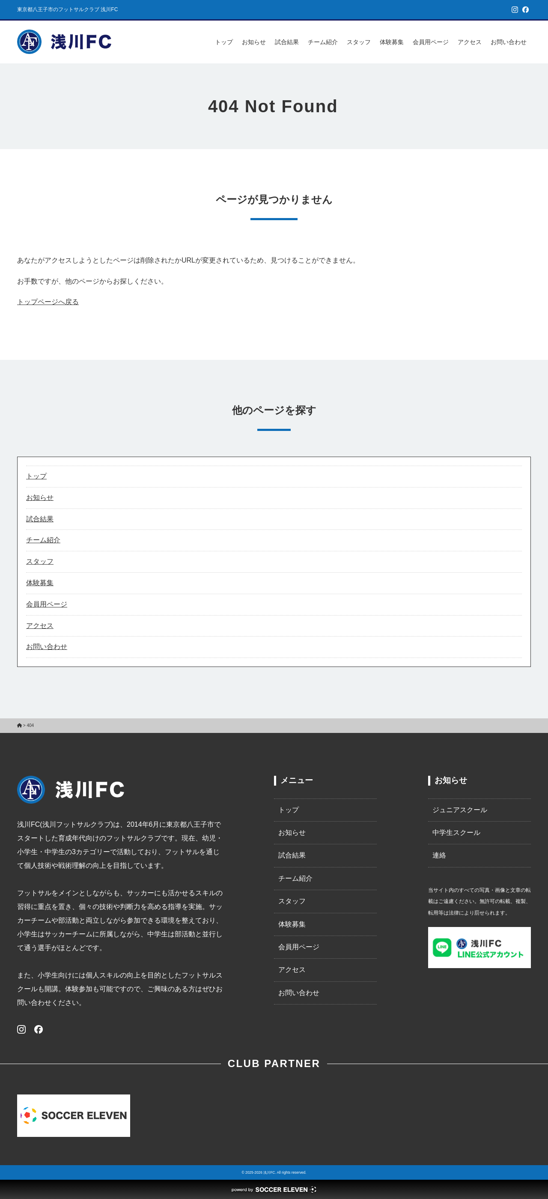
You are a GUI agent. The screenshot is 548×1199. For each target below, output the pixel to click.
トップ (224, 42)
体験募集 (392, 42)
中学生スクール (456, 832)
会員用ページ (431, 42)
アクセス (470, 42)
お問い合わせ (509, 42)
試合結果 (287, 42)
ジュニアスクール (459, 809)
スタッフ (359, 42)
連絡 (439, 855)
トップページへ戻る (48, 301)
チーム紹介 (323, 42)
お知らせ (254, 42)
